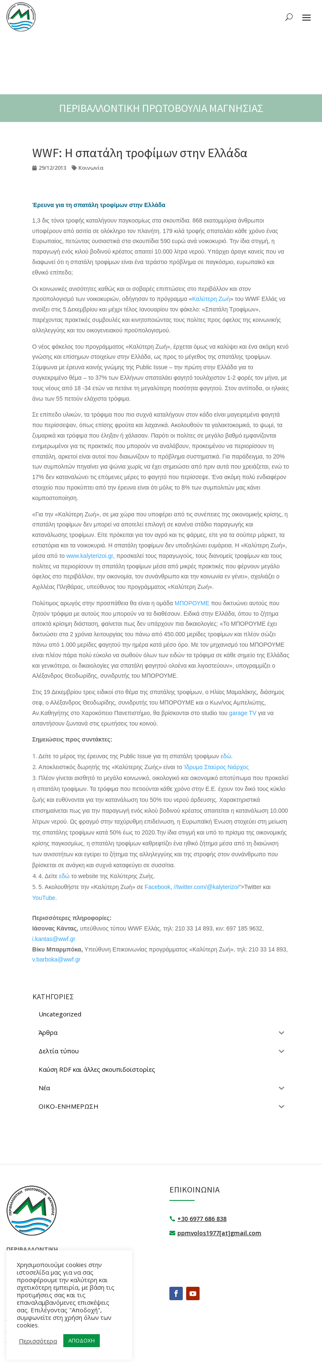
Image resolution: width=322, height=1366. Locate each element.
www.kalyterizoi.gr (89, 555)
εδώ (226, 756)
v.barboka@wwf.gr (56, 959)
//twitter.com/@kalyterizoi (206, 887)
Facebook (157, 887)
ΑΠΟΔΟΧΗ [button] (81, 1340)
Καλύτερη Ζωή (211, 298)
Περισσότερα (38, 1341)
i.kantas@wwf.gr (53, 939)
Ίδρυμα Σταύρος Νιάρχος (216, 767)
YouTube (43, 897)
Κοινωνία (91, 167)
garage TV (242, 713)
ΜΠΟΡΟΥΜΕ (191, 603)
